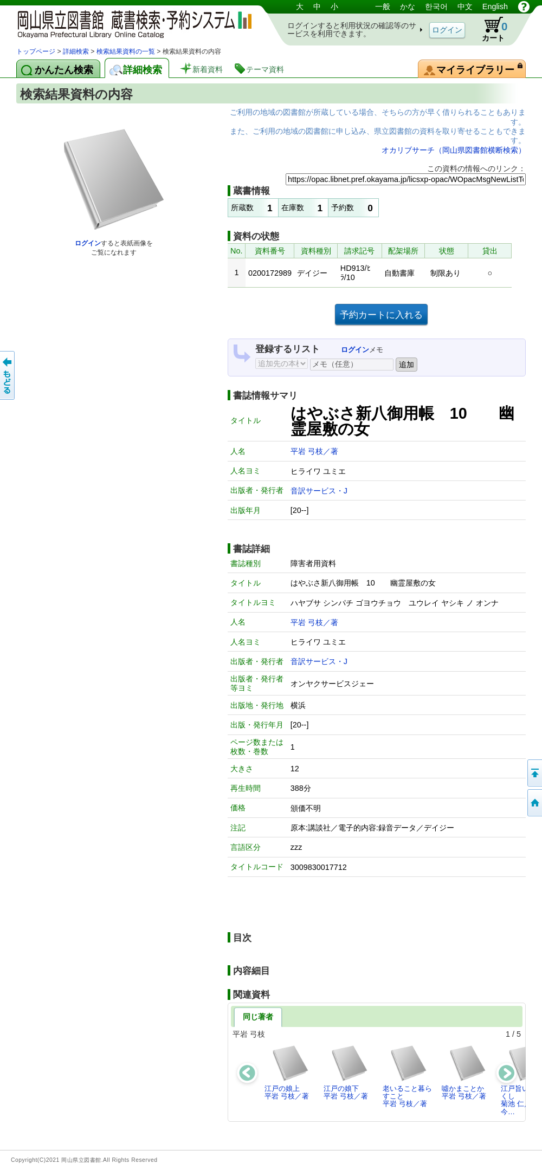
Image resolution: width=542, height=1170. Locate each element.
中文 (465, 6)
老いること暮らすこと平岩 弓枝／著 (407, 1076)
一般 (382, 6)
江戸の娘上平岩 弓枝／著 (286, 1072)
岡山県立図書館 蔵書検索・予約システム (130, 23)
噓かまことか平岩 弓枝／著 (464, 1072)
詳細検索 (76, 51)
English (495, 6)
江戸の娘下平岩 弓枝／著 (346, 1072)
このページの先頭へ (534, 772)
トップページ (35, 51)
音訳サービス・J (319, 490)
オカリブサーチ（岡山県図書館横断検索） (454, 150)
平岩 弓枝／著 (314, 451)
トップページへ (534, 802)
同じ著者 (258, 1016)
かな (407, 6)
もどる (8, 375)
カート (489, 29)
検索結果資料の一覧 (125, 51)
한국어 (436, 6)
